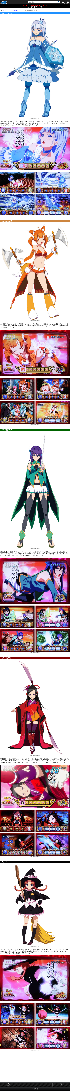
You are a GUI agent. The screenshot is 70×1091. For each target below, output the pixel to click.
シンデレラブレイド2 (11, 10)
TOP (4, 10)
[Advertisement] (35, 1066)
